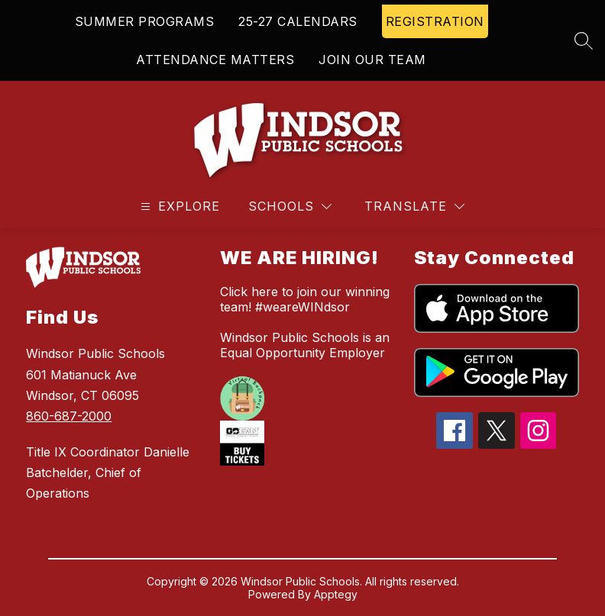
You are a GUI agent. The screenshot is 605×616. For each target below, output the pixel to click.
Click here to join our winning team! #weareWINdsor (305, 299)
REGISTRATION (435, 21)
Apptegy (336, 594)
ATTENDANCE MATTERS (215, 59)
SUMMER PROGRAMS (145, 21)
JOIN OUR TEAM (372, 59)
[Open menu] (178, 206)
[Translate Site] (414, 206)
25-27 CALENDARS (298, 21)
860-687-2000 (69, 416)
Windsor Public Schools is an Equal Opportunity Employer (305, 345)
